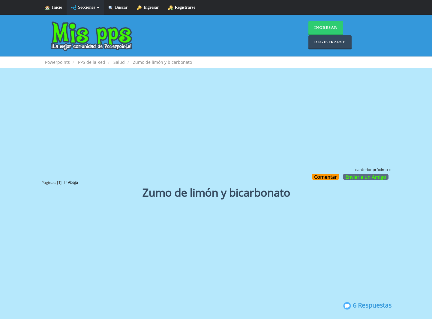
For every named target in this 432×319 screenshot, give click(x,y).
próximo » (382, 169)
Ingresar (148, 7)
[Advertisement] (216, 122)
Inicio (53, 7)
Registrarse (181, 7)
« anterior (363, 169)
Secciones (85, 7)
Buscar (118, 7)
